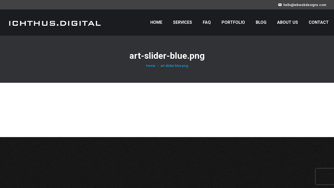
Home (150, 66)
